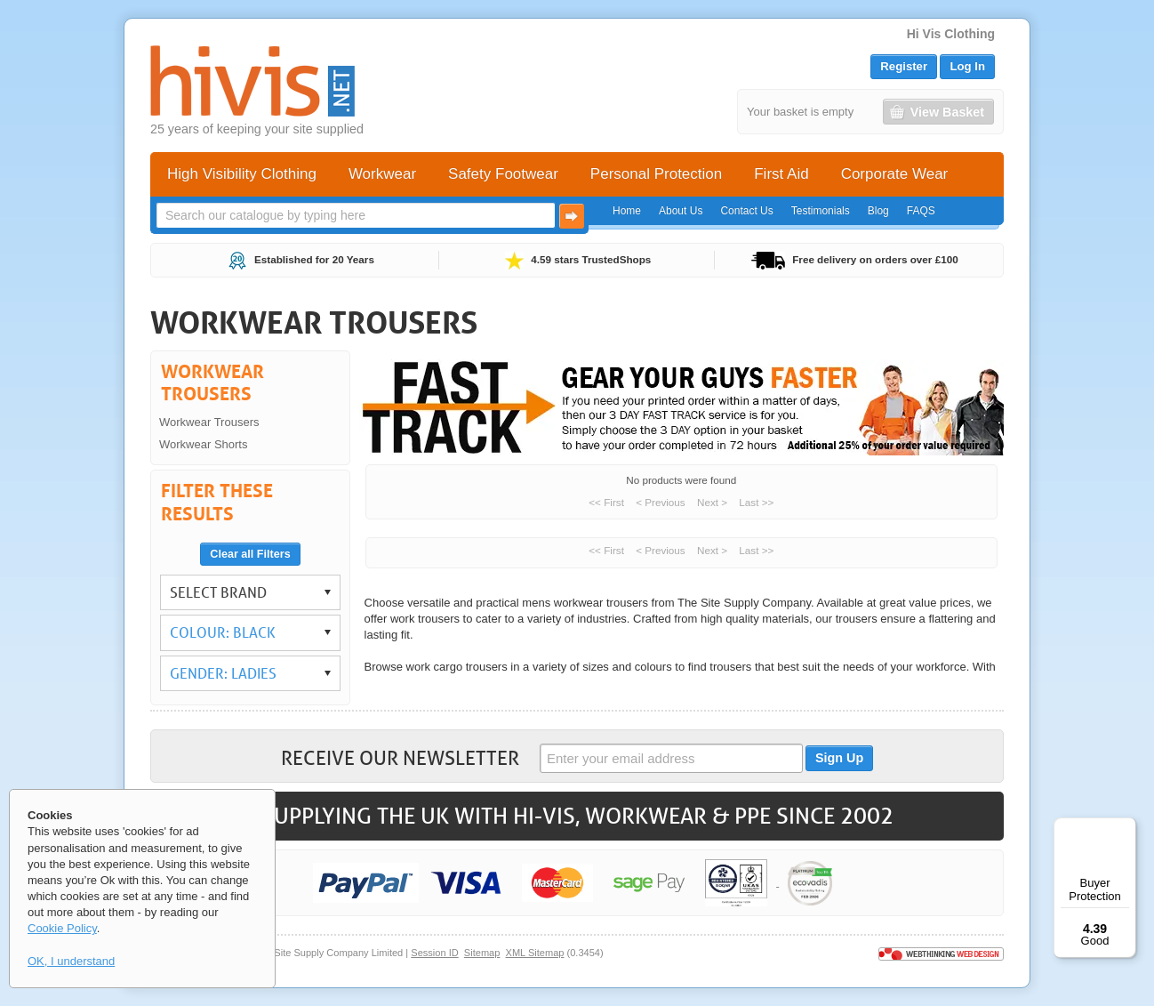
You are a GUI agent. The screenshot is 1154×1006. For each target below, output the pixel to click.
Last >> (756, 502)
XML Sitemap (535, 952)
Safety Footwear (503, 173)
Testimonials (820, 211)
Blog (878, 211)
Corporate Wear (895, 173)
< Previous (660, 502)
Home (627, 211)
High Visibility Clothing (242, 173)
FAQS (921, 211)
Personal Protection (656, 173)
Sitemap (482, 952)
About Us (680, 211)
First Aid (781, 173)
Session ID (434, 952)
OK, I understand (71, 961)
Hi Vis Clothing (951, 34)
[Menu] (1125, 828)
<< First (606, 502)
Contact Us (746, 211)
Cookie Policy (62, 928)
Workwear (382, 173)
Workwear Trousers (209, 422)
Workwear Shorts (203, 444)
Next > (712, 502)
